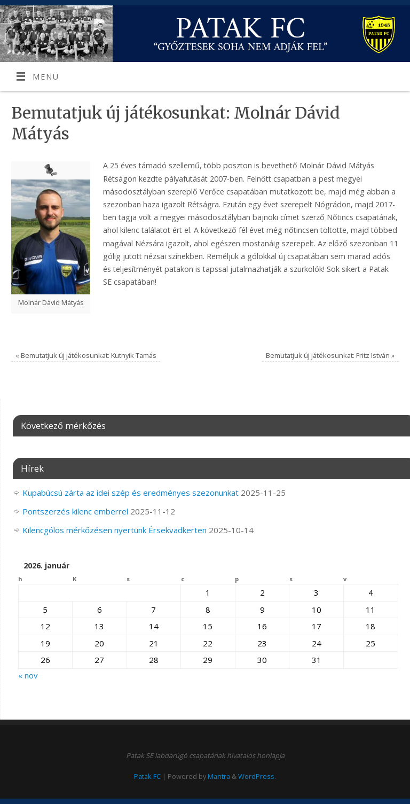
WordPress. (257, 776)
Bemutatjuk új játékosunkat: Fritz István (330, 355)
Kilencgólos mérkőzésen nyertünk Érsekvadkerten (114, 530)
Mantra (219, 776)
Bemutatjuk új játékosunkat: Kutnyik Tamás (85, 355)
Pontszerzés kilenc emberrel (75, 511)
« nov (28, 675)
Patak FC (147, 776)
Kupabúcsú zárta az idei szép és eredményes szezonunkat (130, 492)
